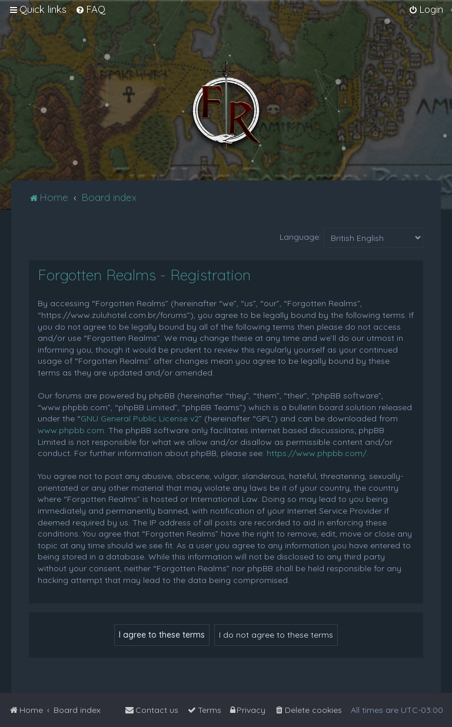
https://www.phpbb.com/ (317, 453)
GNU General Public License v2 (140, 418)
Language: (300, 237)
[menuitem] (90, 9)
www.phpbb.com (71, 430)
